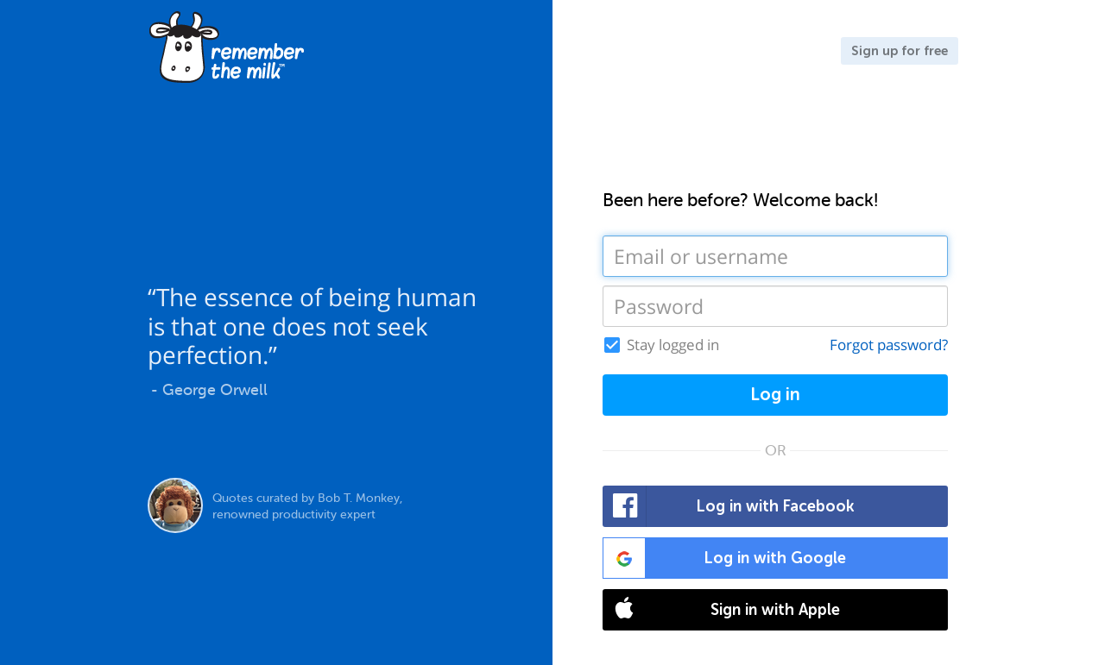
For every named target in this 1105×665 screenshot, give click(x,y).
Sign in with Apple (721, 609)
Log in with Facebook (729, 506)
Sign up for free (899, 51)
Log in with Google (724, 558)
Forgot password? (889, 344)
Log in (775, 395)
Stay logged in (673, 345)
